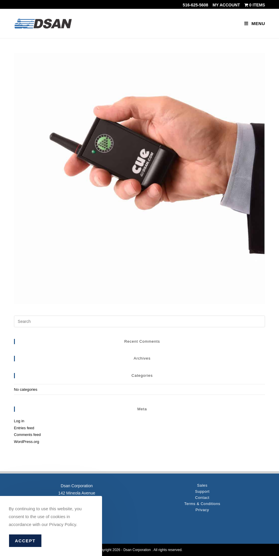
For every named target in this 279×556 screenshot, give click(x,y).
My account (226, 5)
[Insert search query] (139, 321)
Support (202, 491)
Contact (202, 497)
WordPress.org (26, 441)
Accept (25, 540)
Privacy (202, 510)
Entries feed (24, 428)
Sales (202, 485)
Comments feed (27, 434)
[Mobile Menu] (254, 23)
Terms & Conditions (202, 504)
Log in (19, 421)
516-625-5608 (195, 5)
